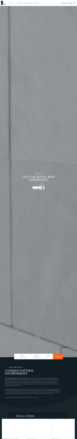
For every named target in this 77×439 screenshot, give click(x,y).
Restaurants (26, 2)
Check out (36, 355)
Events (30, 2)
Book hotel (61, 2)
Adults (48, 355)
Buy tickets (69, 2)
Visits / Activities (20, 2)
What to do (11, 2)
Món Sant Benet (36, 2)
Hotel (15, 2)
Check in (22, 355)
